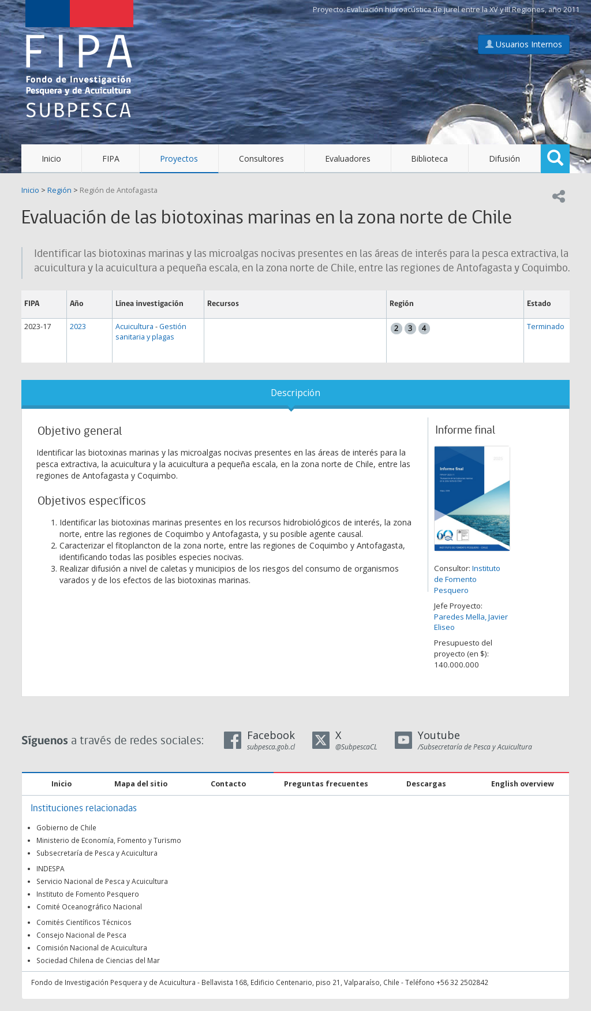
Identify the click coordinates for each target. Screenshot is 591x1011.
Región (59, 190)
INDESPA (50, 868)
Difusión (504, 158)
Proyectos (179, 158)
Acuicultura (134, 326)
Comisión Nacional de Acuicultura (91, 947)
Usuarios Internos (523, 44)
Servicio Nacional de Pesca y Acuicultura (102, 881)
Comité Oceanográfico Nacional (89, 906)
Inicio (51, 158)
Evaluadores (348, 158)
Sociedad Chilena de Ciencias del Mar (98, 960)
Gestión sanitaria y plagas (150, 332)
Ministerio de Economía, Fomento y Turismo (108, 840)
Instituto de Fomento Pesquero (467, 579)
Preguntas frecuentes (326, 784)
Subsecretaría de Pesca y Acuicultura (97, 852)
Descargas (426, 784)
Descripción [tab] (295, 393)
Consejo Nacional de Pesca (81, 934)
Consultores (261, 158)
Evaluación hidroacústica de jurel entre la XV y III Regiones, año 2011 (463, 9)
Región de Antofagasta (119, 190)
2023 (78, 326)
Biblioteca (429, 158)
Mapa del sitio (140, 784)
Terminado (545, 326)
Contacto (228, 784)
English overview (522, 784)
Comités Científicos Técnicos (84, 922)
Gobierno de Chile (66, 827)
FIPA (110, 158)
